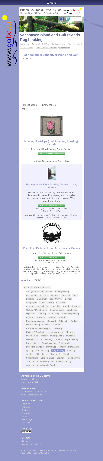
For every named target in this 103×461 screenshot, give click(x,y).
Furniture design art (35, 321)
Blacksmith (42, 299)
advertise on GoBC (31, 280)
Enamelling (53, 313)
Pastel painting (49, 343)
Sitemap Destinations (31, 444)
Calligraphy (31, 302)
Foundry (62, 317)
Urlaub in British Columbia (33, 391)
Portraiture (51, 347)
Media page (26, 419)
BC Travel (35, 44)
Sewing (29, 354)
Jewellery (57, 328)
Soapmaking (32, 358)
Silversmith (55, 354)
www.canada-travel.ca (31, 395)
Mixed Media (32, 336)
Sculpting (71, 350)
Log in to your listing (30, 382)
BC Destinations (58, 44)
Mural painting (57, 336)
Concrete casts (57, 310)
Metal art (70, 332)
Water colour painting (61, 361)
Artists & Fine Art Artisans (46, 48)
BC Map (45, 44)
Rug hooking (64, 48)
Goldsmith (63, 321)
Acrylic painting (61, 291)
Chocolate (56, 306)
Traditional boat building (37, 361)
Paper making (71, 339)
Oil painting (46, 339)
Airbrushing (31, 295)
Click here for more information (51, 154)
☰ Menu (52, 2)
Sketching (67, 354)
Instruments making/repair (38, 328)
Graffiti (74, 321)
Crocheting (72, 310)
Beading (30, 299)
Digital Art (30, 313)
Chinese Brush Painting (37, 306)
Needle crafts (32, 339)
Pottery (62, 347)
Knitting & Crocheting (36, 332)
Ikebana (56, 324)
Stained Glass (47, 358)
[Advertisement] (51, 81)
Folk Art (52, 317)
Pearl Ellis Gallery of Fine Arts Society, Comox (51, 248)
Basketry (66, 295)
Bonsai (68, 299)
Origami (58, 339)
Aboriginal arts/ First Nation (39, 291)
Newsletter (26, 413)
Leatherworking (56, 332)
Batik (75, 295)
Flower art (41, 317)
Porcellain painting (35, 347)
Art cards (44, 295)
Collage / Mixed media (36, 310)
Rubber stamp (43, 350)
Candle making (47, 302)
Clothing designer (71, 306)
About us (25, 404)
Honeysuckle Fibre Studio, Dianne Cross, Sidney (51, 186)
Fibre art (30, 317)
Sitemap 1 (26, 441)
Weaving (30, 365)
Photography (65, 343)
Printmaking (73, 347)
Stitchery (60, 358)
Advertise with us (29, 379)
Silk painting (41, 354)
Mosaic (44, 336)
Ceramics (60, 302)
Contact (25, 410)
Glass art (51, 321)
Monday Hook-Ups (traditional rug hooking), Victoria (51, 143)
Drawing (42, 313)
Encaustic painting (70, 313)
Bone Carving (56, 299)
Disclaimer (26, 422)
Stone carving (73, 358)
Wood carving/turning (47, 365)
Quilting (30, 350)
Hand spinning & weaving (38, 324)
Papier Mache (32, 343)
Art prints (55, 295)
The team (25, 407)
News (24, 416)
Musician (70, 336)
